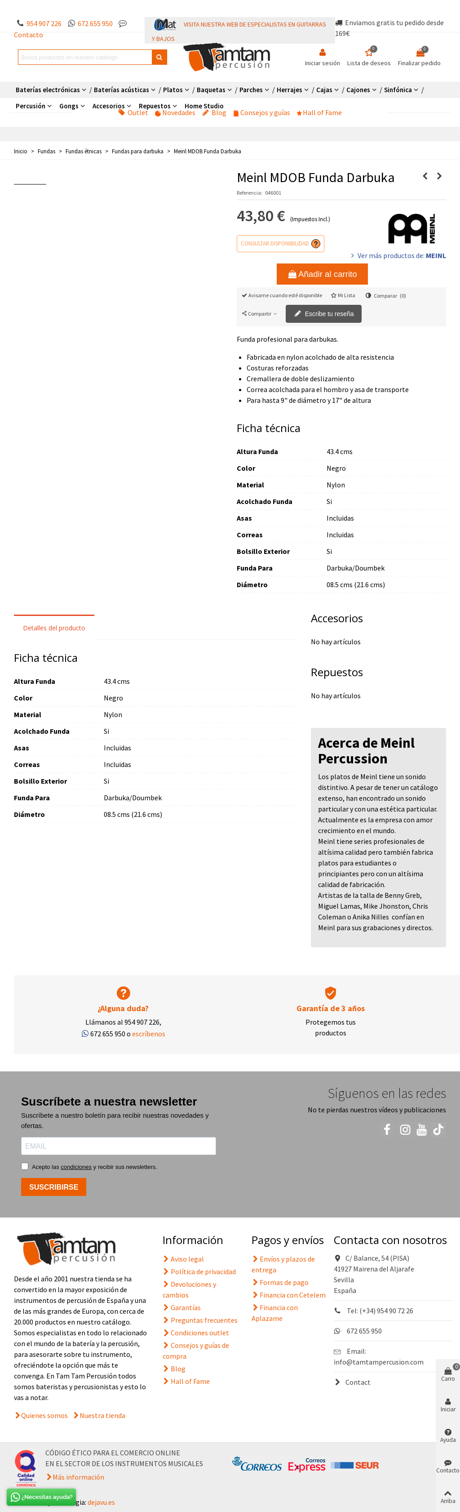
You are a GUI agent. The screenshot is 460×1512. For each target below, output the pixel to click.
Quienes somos (44, 1415)
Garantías (182, 1307)
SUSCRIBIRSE (53, 1187)
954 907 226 (44, 23)
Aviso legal (183, 1258)
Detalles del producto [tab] (54, 628)
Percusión (30, 106)
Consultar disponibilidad (275, 243)
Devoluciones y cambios (189, 1289)
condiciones (76, 1167)
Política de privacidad (199, 1271)
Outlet (133, 112)
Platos (173, 89)
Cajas (324, 89)
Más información (78, 1476)
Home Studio (204, 106)
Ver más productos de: (397, 255)
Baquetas (211, 89)
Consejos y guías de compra (196, 1350)
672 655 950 (95, 23)
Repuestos (155, 106)
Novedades (175, 112)
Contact (352, 1382)
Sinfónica (398, 89)
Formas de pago (280, 1282)
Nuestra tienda (102, 1415)
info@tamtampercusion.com (379, 1361)
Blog (214, 112)
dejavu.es (101, 1502)
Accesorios (109, 106)
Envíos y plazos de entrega (283, 1263)
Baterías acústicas (121, 89)
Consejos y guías (261, 112)
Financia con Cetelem (289, 1294)
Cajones (358, 89)
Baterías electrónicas (48, 89)
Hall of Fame (319, 112)
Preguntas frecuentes (200, 1320)
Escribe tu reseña (324, 314)
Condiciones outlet (196, 1332)
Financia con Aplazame (275, 1312)
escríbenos (148, 1033)
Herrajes (289, 89)
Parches (251, 89)
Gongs (69, 106)
